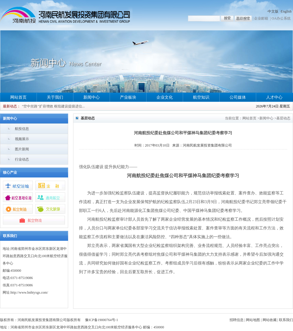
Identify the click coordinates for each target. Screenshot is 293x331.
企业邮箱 (261, 18)
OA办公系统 (281, 18)
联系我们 (286, 320)
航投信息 (22, 129)
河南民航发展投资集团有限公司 (207, 145)
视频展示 (22, 139)
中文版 (273, 11)
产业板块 (128, 97)
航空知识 (201, 97)
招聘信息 (237, 320)
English (286, 11)
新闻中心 (91, 97)
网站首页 (18, 97)
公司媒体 (238, 97)
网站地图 (253, 320)
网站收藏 (270, 320)
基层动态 (283, 118)
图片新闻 (22, 149)
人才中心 (274, 97)
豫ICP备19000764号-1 (101, 320)
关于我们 (55, 97)
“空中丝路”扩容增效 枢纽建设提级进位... (53, 106)
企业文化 (164, 97)
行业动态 (22, 159)
